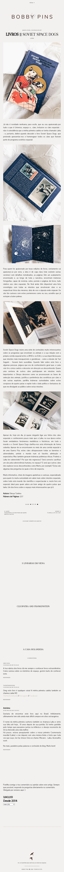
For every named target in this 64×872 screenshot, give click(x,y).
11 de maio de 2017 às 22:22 (11, 687)
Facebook (33, 696)
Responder (6, 677)
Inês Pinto (6, 663)
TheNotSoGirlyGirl (9, 685)
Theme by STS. (38, 869)
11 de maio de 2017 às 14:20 (11, 665)
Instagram (24, 696)
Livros (32, 38)
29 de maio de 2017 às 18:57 (11, 710)
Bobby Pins (25, 869)
